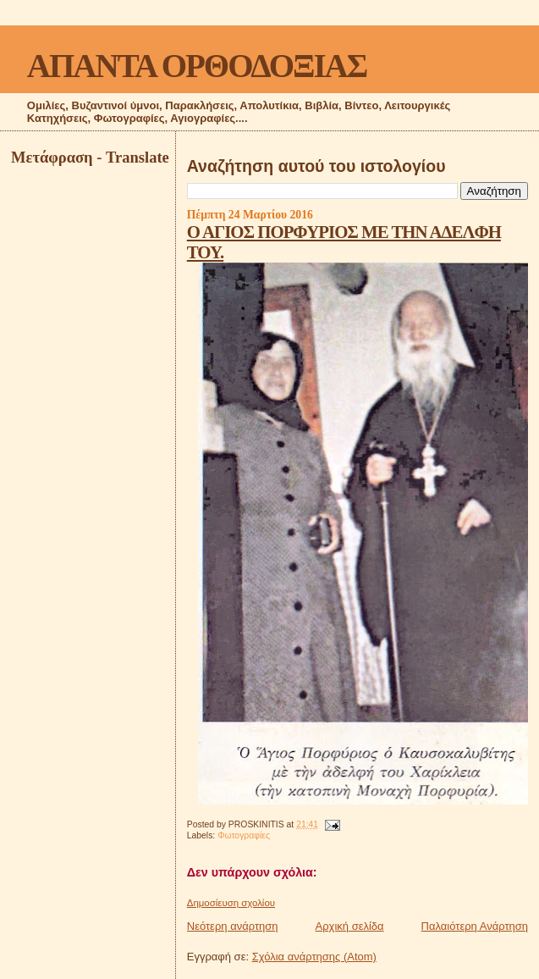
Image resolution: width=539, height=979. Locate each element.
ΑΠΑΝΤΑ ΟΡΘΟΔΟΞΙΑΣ (196, 65)
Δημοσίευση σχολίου (231, 903)
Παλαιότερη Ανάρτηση (474, 926)
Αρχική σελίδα (350, 926)
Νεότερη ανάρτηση (232, 926)
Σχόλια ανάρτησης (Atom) (314, 956)
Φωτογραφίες (243, 835)
